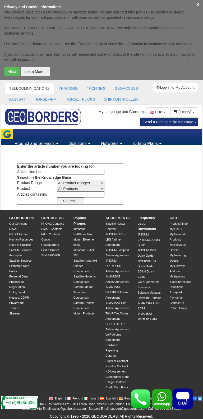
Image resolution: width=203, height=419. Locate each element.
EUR (158, 112)
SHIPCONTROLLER (121, 99)
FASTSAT (17, 99)
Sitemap (14, 313)
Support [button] (24, 153)
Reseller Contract (116, 366)
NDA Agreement (115, 371)
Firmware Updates (149, 297)
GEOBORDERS (21, 218)
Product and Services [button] (37, 143)
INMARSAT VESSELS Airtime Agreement (116, 292)
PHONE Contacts (52, 223)
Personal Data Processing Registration (18, 282)
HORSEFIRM (45, 99)
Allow (12, 71)
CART (174, 218)
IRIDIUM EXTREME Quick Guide (148, 240)
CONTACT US (52, 218)
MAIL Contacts (50, 234)
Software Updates (148, 292)
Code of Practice (20, 244)
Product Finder (179, 223)
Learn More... (35, 71)
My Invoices (177, 276)
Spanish (108, 398)
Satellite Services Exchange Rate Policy (20, 266)
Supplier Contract (116, 360)
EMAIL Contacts (51, 228)
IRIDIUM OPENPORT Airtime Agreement (117, 266)
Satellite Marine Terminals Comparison (83, 292)
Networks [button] (111, 143)
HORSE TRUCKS (80, 99)
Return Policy (178, 308)
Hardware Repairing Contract (111, 350)
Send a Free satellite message (169, 122)
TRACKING (68, 88)
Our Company (18, 223)
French (74, 398)
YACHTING (96, 88)
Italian (90, 398)
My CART (176, 228)
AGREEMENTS (117, 218)
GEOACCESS (126, 88)
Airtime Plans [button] (147, 143)
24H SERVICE (50, 255)
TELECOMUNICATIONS (29, 88)
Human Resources (21, 239)
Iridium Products (83, 313)
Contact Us (177, 302)
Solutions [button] (79, 143)
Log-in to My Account (175, 87)
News (13, 228)
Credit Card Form (116, 387)
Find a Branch (50, 250)
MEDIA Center (18, 234)
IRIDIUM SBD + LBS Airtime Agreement (115, 239)
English (56, 398)
